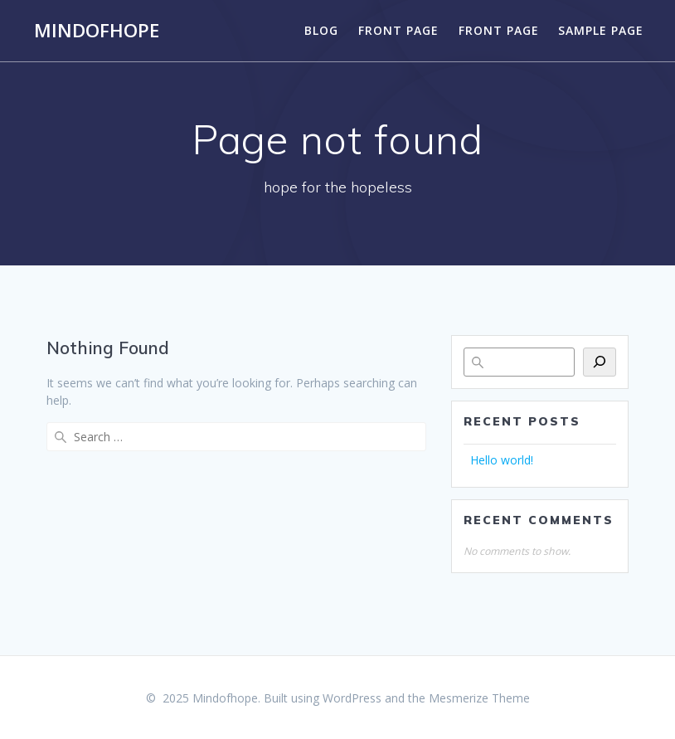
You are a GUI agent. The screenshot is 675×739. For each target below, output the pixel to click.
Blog (321, 30)
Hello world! (501, 460)
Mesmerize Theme (479, 698)
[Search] (599, 362)
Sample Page (600, 30)
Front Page (398, 30)
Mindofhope (96, 31)
